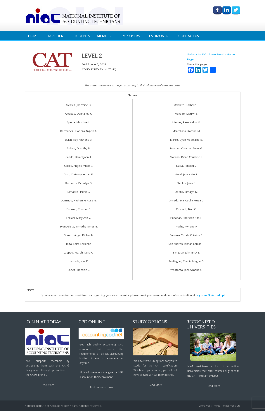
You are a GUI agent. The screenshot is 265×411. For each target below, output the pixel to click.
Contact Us (188, 36)
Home (33, 36)
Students (81, 36)
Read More (47, 385)
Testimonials (159, 36)
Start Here (55, 36)
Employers (130, 36)
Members (105, 36)
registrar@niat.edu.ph (211, 295)
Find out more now (101, 387)
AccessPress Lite (231, 405)
